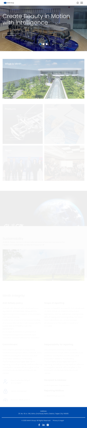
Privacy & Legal (58, 420)
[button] (40, 44)
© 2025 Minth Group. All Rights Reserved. (36, 420)
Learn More (11, 37)
